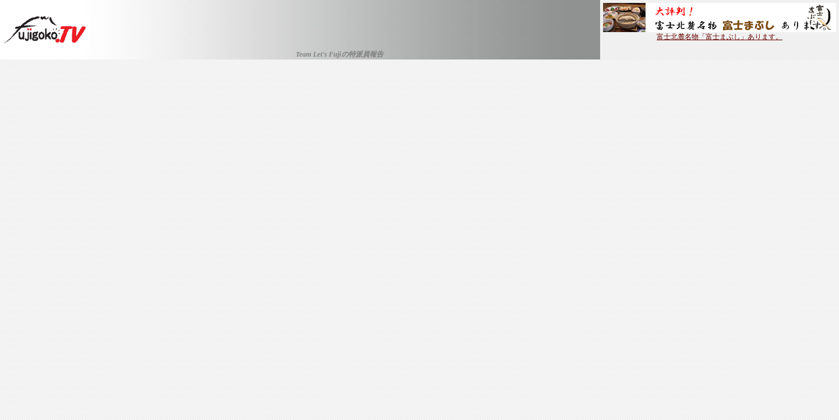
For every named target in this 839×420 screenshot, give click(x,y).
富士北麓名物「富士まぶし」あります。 (719, 33)
